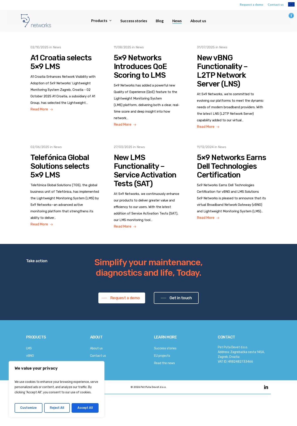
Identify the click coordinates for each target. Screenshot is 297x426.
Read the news (164, 363)
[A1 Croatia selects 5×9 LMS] (65, 78)
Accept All (85, 408)
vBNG (30, 356)
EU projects (162, 356)
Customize (28, 408)
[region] (56, 389)
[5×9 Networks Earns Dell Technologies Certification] (232, 182)
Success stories (165, 348)
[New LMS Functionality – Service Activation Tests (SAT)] (148, 186)
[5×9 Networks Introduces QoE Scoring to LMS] (148, 86)
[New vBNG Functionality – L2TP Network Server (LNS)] (232, 87)
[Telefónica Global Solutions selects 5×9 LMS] (65, 185)
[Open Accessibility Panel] (291, 15)
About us (96, 348)
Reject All (57, 408)
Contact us (98, 356)
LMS (29, 348)
